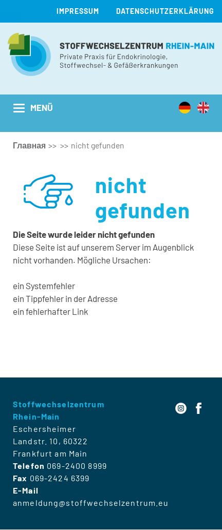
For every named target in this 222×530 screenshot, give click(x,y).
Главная (29, 145)
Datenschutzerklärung (165, 11)
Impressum (78, 11)
